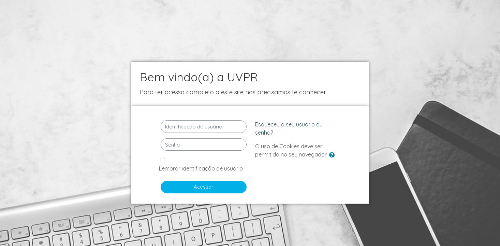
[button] (333, 155)
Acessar (204, 186)
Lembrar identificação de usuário (201, 168)
